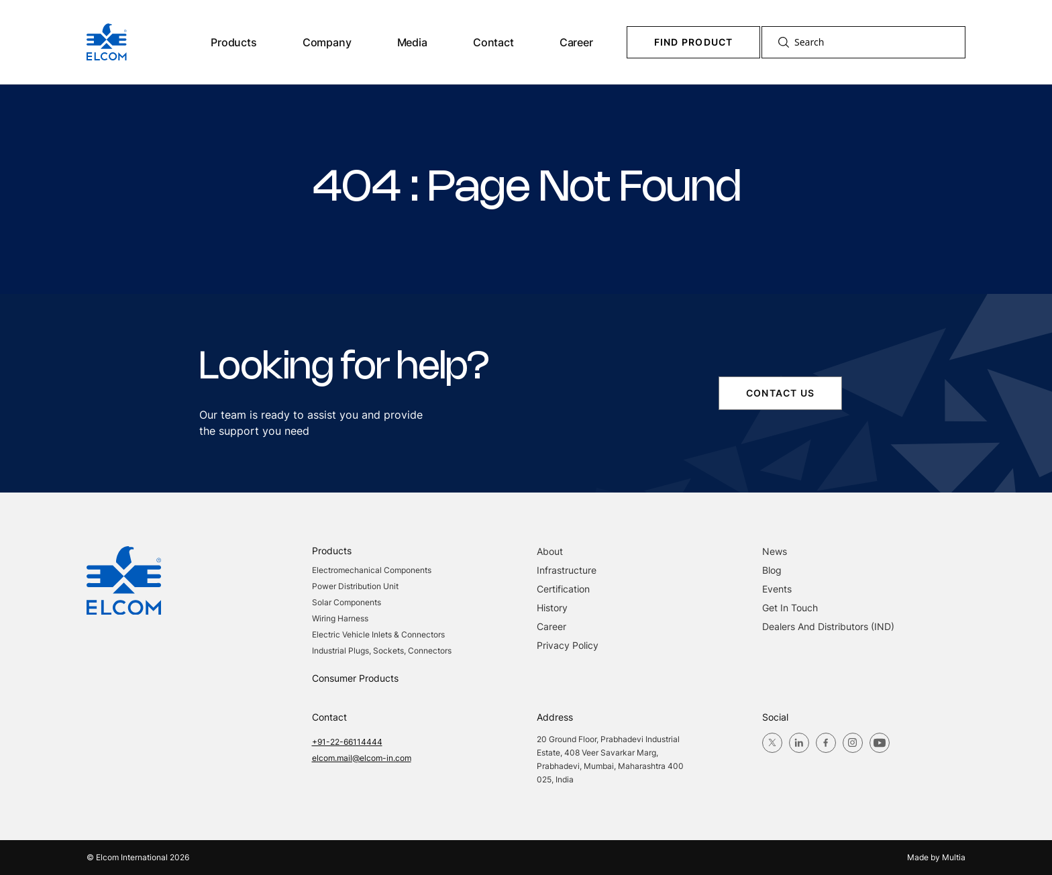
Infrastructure (566, 570)
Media (412, 42)
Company (327, 42)
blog (772, 570)
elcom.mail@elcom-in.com (361, 758)
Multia (953, 857)
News (774, 551)
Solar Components (346, 602)
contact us (780, 393)
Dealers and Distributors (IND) (828, 626)
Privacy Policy (567, 645)
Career (576, 42)
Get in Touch (790, 607)
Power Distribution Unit (355, 586)
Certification (563, 589)
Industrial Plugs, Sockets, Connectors (382, 651)
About (550, 551)
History (552, 607)
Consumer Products (355, 678)
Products (234, 42)
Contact (493, 42)
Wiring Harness (340, 618)
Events (777, 589)
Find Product (693, 42)
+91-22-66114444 (347, 742)
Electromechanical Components (371, 570)
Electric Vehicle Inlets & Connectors (378, 634)
